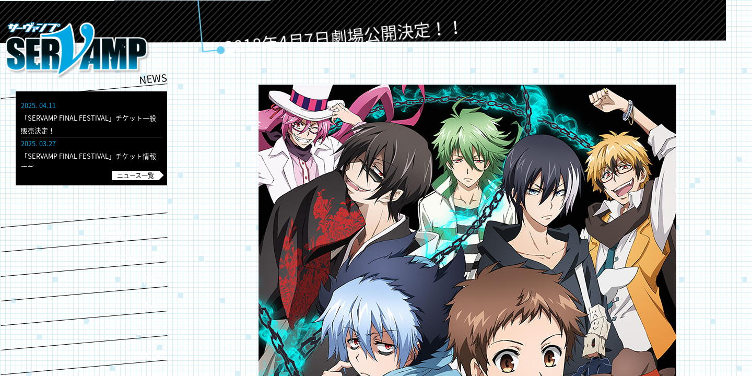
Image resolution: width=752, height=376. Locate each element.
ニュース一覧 (135, 175)
